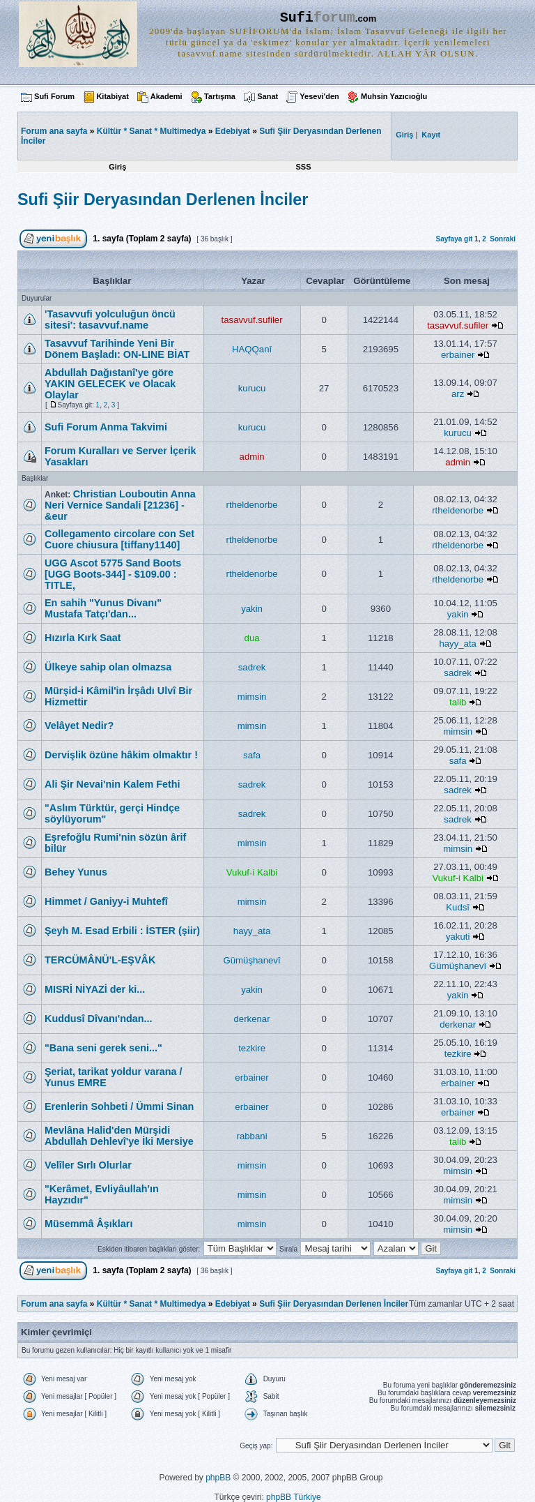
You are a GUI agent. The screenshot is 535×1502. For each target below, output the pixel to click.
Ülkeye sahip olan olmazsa (108, 667)
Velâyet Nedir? (79, 725)
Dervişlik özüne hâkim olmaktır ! (121, 754)
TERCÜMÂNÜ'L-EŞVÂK (100, 960)
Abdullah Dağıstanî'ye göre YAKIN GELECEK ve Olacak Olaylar (110, 383)
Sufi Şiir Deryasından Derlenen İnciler (162, 199)
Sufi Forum (54, 96)
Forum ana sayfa (54, 1304)
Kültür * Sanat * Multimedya (151, 131)
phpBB (218, 1477)
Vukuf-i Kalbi (252, 872)
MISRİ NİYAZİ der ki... (95, 989)
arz (457, 394)
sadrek (252, 667)
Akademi (166, 96)
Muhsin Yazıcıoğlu (394, 96)
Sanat (267, 96)
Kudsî (458, 907)
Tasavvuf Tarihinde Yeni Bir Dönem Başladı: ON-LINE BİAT (117, 349)
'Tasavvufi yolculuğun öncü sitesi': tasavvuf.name (110, 319)
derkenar (252, 1019)
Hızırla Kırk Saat (83, 637)
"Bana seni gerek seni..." (103, 1047)
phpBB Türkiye (293, 1497)
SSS (303, 167)
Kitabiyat (112, 96)
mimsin (252, 696)
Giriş (117, 167)
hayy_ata (457, 643)
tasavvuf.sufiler (252, 320)
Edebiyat (232, 131)
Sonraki (502, 239)
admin (252, 456)
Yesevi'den (319, 96)
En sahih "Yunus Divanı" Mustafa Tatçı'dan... (103, 608)
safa (252, 755)
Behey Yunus (76, 872)
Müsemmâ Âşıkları (88, 1223)
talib (457, 702)
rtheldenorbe (252, 505)
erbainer (457, 355)
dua (252, 638)
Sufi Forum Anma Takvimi (106, 427)
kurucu (252, 388)
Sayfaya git (453, 239)
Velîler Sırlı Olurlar (88, 1165)
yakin (252, 608)
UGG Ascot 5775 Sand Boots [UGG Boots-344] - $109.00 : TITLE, (113, 574)
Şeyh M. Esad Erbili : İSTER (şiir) (122, 930)
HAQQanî (252, 349)
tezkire (251, 1048)
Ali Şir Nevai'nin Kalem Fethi (112, 784)
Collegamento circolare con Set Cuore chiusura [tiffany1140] (119, 539)
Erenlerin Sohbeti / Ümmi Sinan (119, 1106)
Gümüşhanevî (252, 960)
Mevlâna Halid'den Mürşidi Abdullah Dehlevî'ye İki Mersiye (119, 1136)
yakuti (458, 936)
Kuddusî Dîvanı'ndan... (99, 1018)
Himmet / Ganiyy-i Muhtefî (106, 901)
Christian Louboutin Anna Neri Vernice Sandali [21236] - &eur (120, 505)
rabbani (252, 1136)
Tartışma (219, 96)
